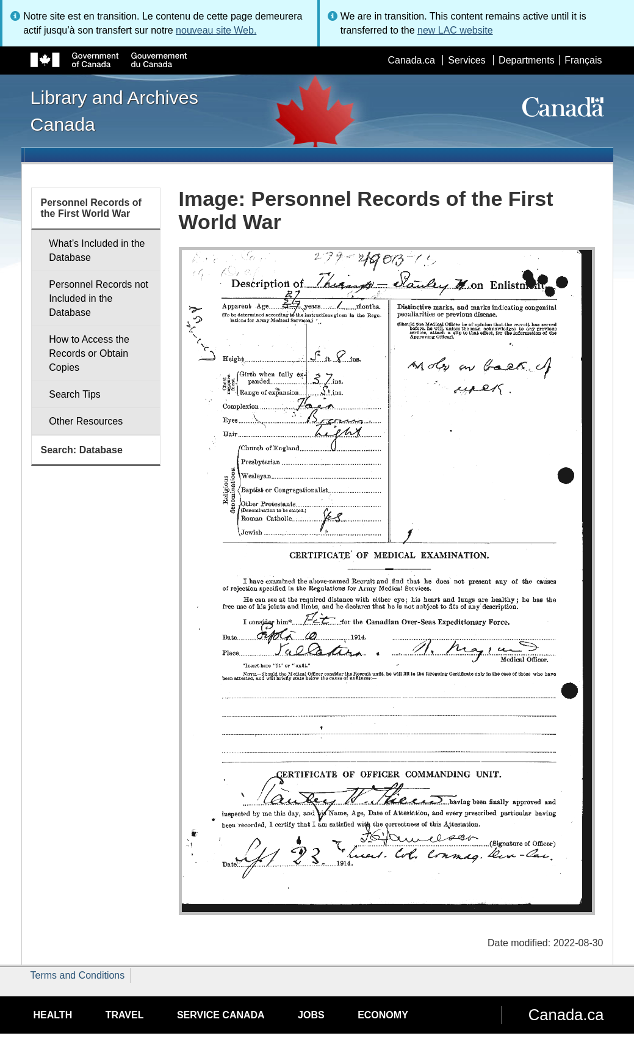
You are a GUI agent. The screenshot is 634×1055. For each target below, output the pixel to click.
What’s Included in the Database (97, 250)
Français (583, 60)
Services (466, 60)
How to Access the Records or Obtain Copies (89, 353)
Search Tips (74, 394)
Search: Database (82, 450)
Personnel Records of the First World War (91, 208)
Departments (527, 60)
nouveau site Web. (216, 30)
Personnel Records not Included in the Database (98, 298)
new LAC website (455, 30)
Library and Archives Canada (114, 110)
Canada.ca (410, 60)
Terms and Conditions (78, 975)
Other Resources (86, 421)
